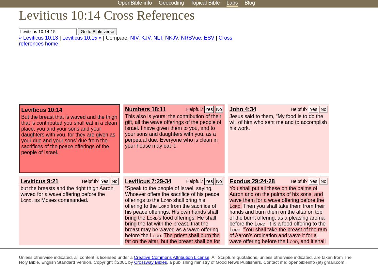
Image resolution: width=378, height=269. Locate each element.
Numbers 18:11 (145, 109)
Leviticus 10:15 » (82, 38)
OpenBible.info (135, 3)
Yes (209, 109)
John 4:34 (242, 109)
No (219, 109)
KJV (145, 38)
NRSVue (191, 38)
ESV (209, 38)
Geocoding (171, 3)
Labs (232, 3)
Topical (205, 3)
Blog (249, 3)
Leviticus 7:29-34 (148, 181)
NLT (157, 38)
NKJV (171, 38)
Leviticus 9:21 (39, 181)
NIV (134, 38)
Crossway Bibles (150, 262)
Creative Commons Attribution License (171, 257)
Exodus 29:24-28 (252, 181)
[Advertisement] (312, 58)
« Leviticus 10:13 (38, 38)
